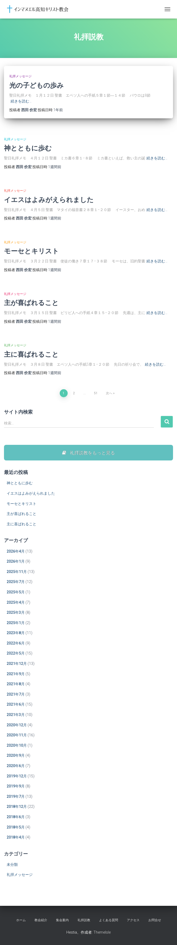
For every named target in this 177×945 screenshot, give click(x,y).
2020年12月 (17, 725)
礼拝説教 (83, 920)
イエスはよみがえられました (49, 199)
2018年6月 (16, 817)
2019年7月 (16, 796)
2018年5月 (16, 827)
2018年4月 (16, 837)
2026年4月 (16, 551)
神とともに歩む (28, 148)
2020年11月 (17, 735)
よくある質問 (108, 920)
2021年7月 (16, 694)
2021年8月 (16, 684)
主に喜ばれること (31, 354)
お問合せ (154, 920)
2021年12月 (17, 663)
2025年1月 (16, 623)
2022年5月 (16, 653)
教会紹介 (40, 920)
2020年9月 (16, 755)
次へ (109, 393)
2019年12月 (17, 776)
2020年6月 (16, 766)
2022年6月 (16, 643)
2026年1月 (16, 561)
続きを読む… (21, 101)
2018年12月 (17, 806)
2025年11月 (17, 572)
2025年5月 (16, 592)
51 (96, 393)
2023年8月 (16, 633)
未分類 (12, 864)
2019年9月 (16, 786)
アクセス (133, 920)
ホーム (21, 920)
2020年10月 (17, 745)
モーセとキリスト (31, 251)
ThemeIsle (102, 932)
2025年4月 (16, 602)
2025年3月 (16, 612)
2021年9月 (16, 674)
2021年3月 (16, 715)
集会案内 (62, 920)
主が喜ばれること (31, 302)
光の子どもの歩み (36, 85)
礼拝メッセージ (20, 76)
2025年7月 (16, 582)
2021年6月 (16, 704)
